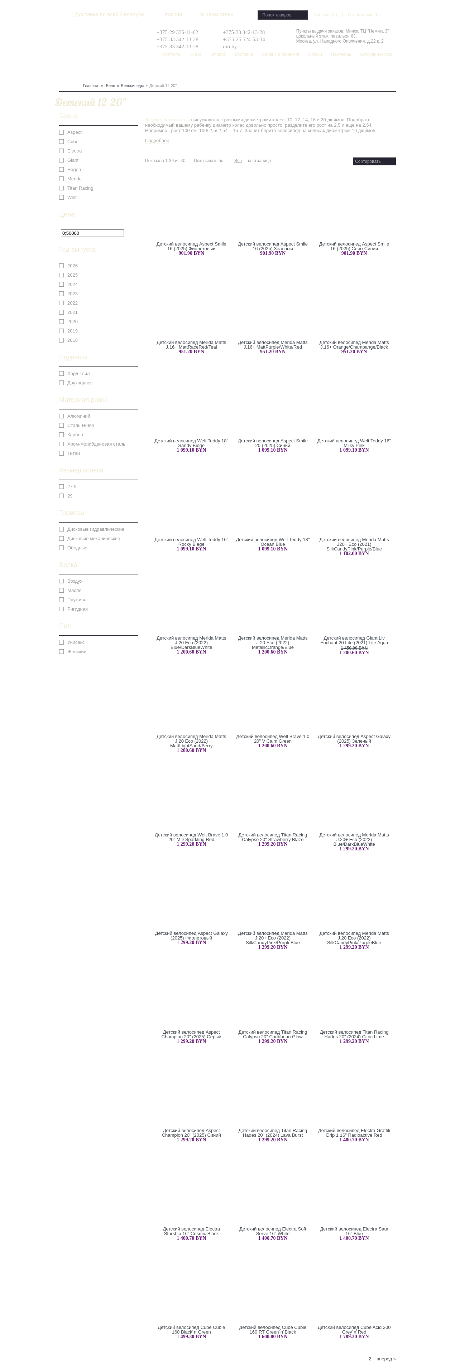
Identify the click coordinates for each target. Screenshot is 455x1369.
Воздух (74, 581)
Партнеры (341, 54)
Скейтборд (231, 71)
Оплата (218, 54)
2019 (72, 331)
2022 (72, 303)
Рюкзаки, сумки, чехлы (190, 71)
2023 (72, 293)
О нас (196, 54)
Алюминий (78, 416)
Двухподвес (79, 382)
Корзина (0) (325, 14)
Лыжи (102, 71)
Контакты (172, 54)
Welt (72, 197)
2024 (72, 284)
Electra (74, 151)
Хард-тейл (78, 373)
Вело (65, 71)
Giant (72, 160)
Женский (76, 651)
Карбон (75, 434)
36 (230, 160)
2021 (72, 312)
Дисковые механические (93, 538)
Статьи (315, 54)
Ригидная (77, 609)
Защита (117, 71)
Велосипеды (132, 85)
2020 (72, 321)
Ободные (77, 547)
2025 (72, 275)
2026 (72, 265)
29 (69, 496)
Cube (72, 141)
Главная (90, 85)
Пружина (76, 599)
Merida (74, 178)
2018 (72, 340)
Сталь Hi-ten (80, 425)
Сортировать (368, 161)
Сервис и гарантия (280, 54)
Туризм (154, 71)
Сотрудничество (376, 54)
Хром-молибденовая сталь (96, 444)
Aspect (74, 132)
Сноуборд (83, 71)
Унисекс (76, 642)
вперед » (386, 1358)
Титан (73, 453)
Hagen (74, 169)
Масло (74, 590)
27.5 (71, 486)
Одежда (135, 71)
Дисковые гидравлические (95, 529)
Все (238, 160)
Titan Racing (80, 188)
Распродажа (259, 71)
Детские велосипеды (167, 119)
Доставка (243, 54)
